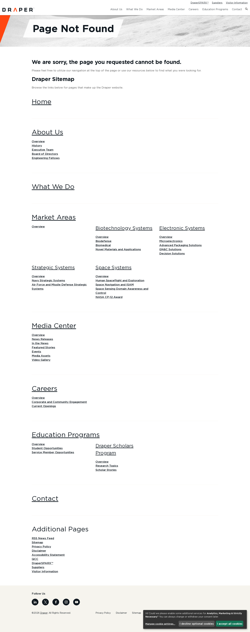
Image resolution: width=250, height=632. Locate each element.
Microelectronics (171, 247)
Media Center (176, 9)
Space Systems (114, 274)
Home (41, 107)
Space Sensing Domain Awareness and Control (123, 298)
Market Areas (155, 9)
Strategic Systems (53, 274)
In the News (40, 351)
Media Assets (41, 364)
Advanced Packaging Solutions (181, 252)
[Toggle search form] (246, 9)
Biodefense (104, 247)
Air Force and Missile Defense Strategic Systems (60, 294)
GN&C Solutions (170, 256)
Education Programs (215, 9)
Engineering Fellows (46, 164)
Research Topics (107, 476)
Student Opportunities (48, 458)
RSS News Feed (43, 548)
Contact (237, 9)
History (37, 151)
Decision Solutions (172, 260)
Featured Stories (44, 356)
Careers (194, 9)
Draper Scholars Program (114, 459)
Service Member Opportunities (53, 462)
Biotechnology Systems (124, 234)
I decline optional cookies (197, 623)
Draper (44, 625)
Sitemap (38, 553)
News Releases (42, 347)
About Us (116, 9)
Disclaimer (39, 561)
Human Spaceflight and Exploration (121, 288)
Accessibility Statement (49, 566)
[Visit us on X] (45, 614)
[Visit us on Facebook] (55, 614)
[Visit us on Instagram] (66, 614)
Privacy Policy (42, 557)
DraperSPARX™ (200, 3)
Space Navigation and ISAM (115, 292)
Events (36, 360)
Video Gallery (41, 369)
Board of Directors (45, 160)
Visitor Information (237, 3)
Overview (38, 147)
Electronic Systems (182, 234)
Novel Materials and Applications (119, 256)
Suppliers (217, 3)
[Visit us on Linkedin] (35, 614)
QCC (35, 570)
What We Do (134, 9)
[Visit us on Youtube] (76, 614)
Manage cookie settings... (160, 624)
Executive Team (43, 155)
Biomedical (103, 252)
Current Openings (44, 415)
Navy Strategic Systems (49, 288)
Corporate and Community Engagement (60, 411)
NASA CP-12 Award (109, 305)
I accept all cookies (229, 623)
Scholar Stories (106, 480)
